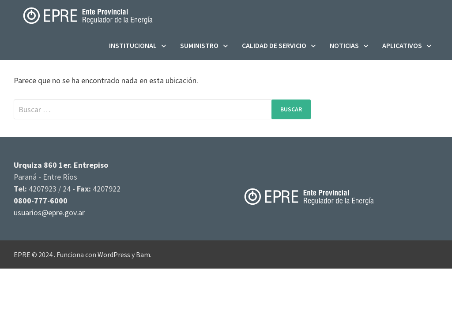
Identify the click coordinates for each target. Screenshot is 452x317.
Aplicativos (402, 45)
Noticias (344, 45)
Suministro (199, 45)
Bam (143, 254)
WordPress (114, 254)
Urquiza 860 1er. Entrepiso (61, 165)
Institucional (133, 45)
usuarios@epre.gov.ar (49, 212)
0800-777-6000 (41, 200)
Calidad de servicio (274, 45)
